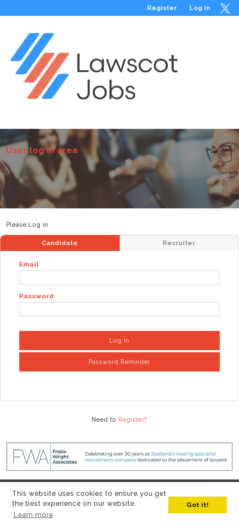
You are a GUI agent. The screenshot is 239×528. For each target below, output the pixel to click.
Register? (132, 419)
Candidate (60, 243)
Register (162, 8)
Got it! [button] (198, 504)
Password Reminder (119, 362)
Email (29, 264)
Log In (200, 8)
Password (36, 296)
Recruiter (179, 243)
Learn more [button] (33, 515)
